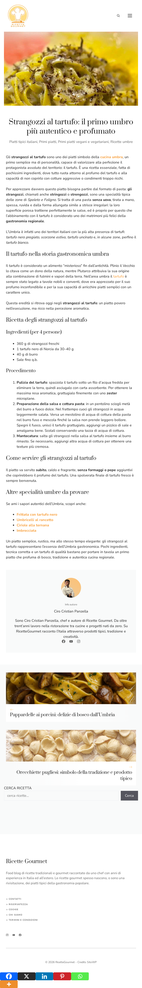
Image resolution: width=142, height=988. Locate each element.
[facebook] (20, 935)
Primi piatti (47, 141)
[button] (118, 16)
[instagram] (7, 935)
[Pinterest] (62, 976)
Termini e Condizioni (23, 920)
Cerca (129, 795)
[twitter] (14, 935)
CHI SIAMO (15, 914)
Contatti (15, 899)
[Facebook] (9, 976)
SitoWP (92, 962)
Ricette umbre (121, 141)
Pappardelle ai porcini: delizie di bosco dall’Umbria (62, 715)
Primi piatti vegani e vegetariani (83, 141)
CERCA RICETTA (18, 788)
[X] (26, 976)
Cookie (13, 909)
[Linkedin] (44, 976)
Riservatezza (18, 904)
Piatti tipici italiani (23, 141)
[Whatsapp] (80, 976)
